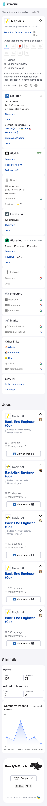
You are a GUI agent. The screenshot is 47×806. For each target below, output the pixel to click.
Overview (10, 114)
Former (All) (11, 132)
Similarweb (14, 352)
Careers (19, 32)
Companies (23, 12)
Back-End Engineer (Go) (20, 423)
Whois (11, 347)
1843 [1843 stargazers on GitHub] (28, 786)
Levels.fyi (16, 214)
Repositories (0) (14, 164)
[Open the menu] (42, 3)
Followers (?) (12, 170)
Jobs (7, 143)
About (28, 32)
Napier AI (18, 416)
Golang (12, 12)
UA (18, 128)
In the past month (14, 384)
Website (8, 32)
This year (10, 389)
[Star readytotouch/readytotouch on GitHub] (19, 786)
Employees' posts (14, 138)
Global (8, 128)
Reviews (9, 256)
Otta (10, 358)
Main (4, 12)
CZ (26, 128)
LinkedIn (15, 95)
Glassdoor (17, 240)
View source (23, 453)
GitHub (14, 153)
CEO (7, 119)
